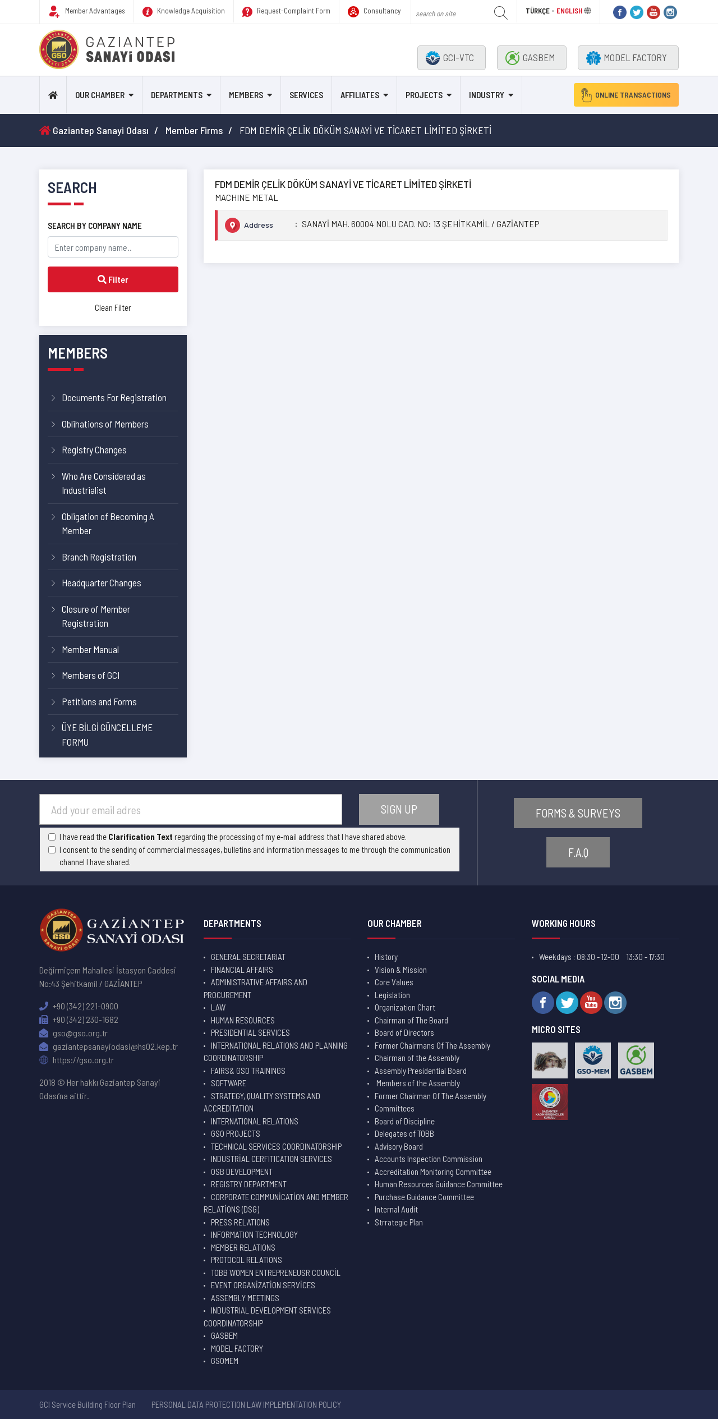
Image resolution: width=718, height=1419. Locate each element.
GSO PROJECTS (235, 1133)
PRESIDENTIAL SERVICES (250, 1032)
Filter (113, 279)
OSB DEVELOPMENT (242, 1172)
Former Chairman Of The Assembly (430, 1096)
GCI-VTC (450, 58)
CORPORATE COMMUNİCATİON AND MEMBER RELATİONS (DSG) (276, 1203)
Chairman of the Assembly (417, 1058)
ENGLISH (569, 10)
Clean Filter (113, 307)
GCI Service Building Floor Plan (87, 1404)
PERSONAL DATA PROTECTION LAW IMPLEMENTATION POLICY (246, 1404)
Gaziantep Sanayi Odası (94, 130)
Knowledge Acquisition (183, 11)
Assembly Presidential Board (421, 1071)
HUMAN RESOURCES (243, 1020)
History (386, 957)
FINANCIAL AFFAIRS (242, 970)
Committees (395, 1108)
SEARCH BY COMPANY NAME (95, 226)
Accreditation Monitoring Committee (433, 1172)
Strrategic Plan (399, 1222)
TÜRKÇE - (541, 10)
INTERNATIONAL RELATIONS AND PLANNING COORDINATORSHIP (276, 1051)
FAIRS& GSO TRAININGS (248, 1071)
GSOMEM (224, 1361)
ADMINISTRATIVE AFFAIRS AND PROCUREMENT (255, 988)
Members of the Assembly (417, 1083)
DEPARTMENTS (176, 95)
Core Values (394, 982)
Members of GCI (90, 675)
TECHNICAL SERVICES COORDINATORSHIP (276, 1146)
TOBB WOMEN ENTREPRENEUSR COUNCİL (275, 1273)
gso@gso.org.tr (73, 1032)
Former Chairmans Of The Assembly (432, 1045)
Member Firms (194, 130)
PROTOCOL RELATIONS (246, 1260)
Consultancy (374, 11)
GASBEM (530, 58)
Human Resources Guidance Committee (439, 1184)
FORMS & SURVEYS (578, 813)
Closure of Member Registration (96, 616)
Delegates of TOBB (404, 1133)
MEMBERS (246, 95)
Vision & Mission (401, 970)
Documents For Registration (114, 397)
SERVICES (306, 95)
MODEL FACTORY (626, 58)
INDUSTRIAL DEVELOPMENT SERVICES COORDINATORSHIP (267, 1316)
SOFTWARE (228, 1083)
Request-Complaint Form (286, 11)
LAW (218, 1007)
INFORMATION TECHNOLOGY (254, 1234)
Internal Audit (396, 1209)
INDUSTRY (486, 95)
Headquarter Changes (101, 582)
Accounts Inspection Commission (428, 1159)
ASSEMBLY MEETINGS (245, 1298)
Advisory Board (399, 1146)
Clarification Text (140, 837)
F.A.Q (578, 853)
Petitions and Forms (99, 701)
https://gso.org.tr (76, 1059)
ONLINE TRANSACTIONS (622, 95)
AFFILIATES (359, 95)
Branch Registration (99, 556)
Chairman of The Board (411, 1020)
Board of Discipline (405, 1121)
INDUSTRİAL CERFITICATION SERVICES (271, 1159)
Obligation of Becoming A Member (108, 523)
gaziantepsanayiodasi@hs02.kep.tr (108, 1046)
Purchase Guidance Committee (424, 1197)
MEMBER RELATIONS (243, 1247)
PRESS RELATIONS (240, 1222)
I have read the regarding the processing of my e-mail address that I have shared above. (233, 837)
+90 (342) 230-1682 (78, 1019)
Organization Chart (405, 1007)
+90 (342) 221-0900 (78, 1005)
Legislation (392, 995)
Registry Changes (94, 449)
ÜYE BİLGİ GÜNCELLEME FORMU (107, 734)
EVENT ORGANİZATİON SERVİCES (263, 1285)
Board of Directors (404, 1032)
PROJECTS (424, 95)
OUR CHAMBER (100, 95)
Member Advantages (86, 12)
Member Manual (90, 649)
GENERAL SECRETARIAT (248, 957)
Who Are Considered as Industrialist (104, 483)
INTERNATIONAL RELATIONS (254, 1121)
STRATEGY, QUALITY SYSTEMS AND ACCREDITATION (262, 1102)
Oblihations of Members (105, 423)
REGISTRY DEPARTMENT (249, 1184)
